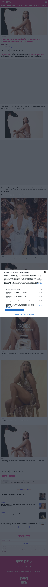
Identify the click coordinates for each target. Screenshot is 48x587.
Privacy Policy (31, 314)
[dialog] (24, 293)
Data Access (23, 314)
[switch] (40, 292)
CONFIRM (14, 310)
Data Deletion (16, 314)
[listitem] (24, 289)
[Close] (45, 272)
